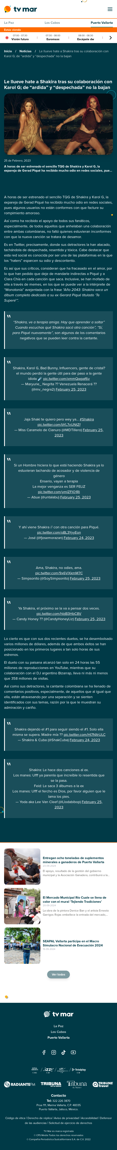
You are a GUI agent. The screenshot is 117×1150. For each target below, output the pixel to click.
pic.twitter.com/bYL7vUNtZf (59, 424)
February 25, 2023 (71, 389)
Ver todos (58, 974)
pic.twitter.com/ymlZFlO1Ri (59, 492)
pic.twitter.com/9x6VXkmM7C (59, 573)
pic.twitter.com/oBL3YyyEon (59, 532)
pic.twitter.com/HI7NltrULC (85, 734)
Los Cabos (52, 22)
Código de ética (15, 1118)
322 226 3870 (61, 1101)
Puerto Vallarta (102, 22)
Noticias (25, 51)
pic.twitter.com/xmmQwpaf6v (66, 378)
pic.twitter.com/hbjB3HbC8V (58, 613)
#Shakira (87, 419)
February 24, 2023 (79, 537)
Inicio (8, 51)
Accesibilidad (89, 1118)
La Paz (9, 22)
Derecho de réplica (39, 1118)
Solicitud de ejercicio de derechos (70, 1123)
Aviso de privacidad (66, 1118)
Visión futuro (20, 39)
